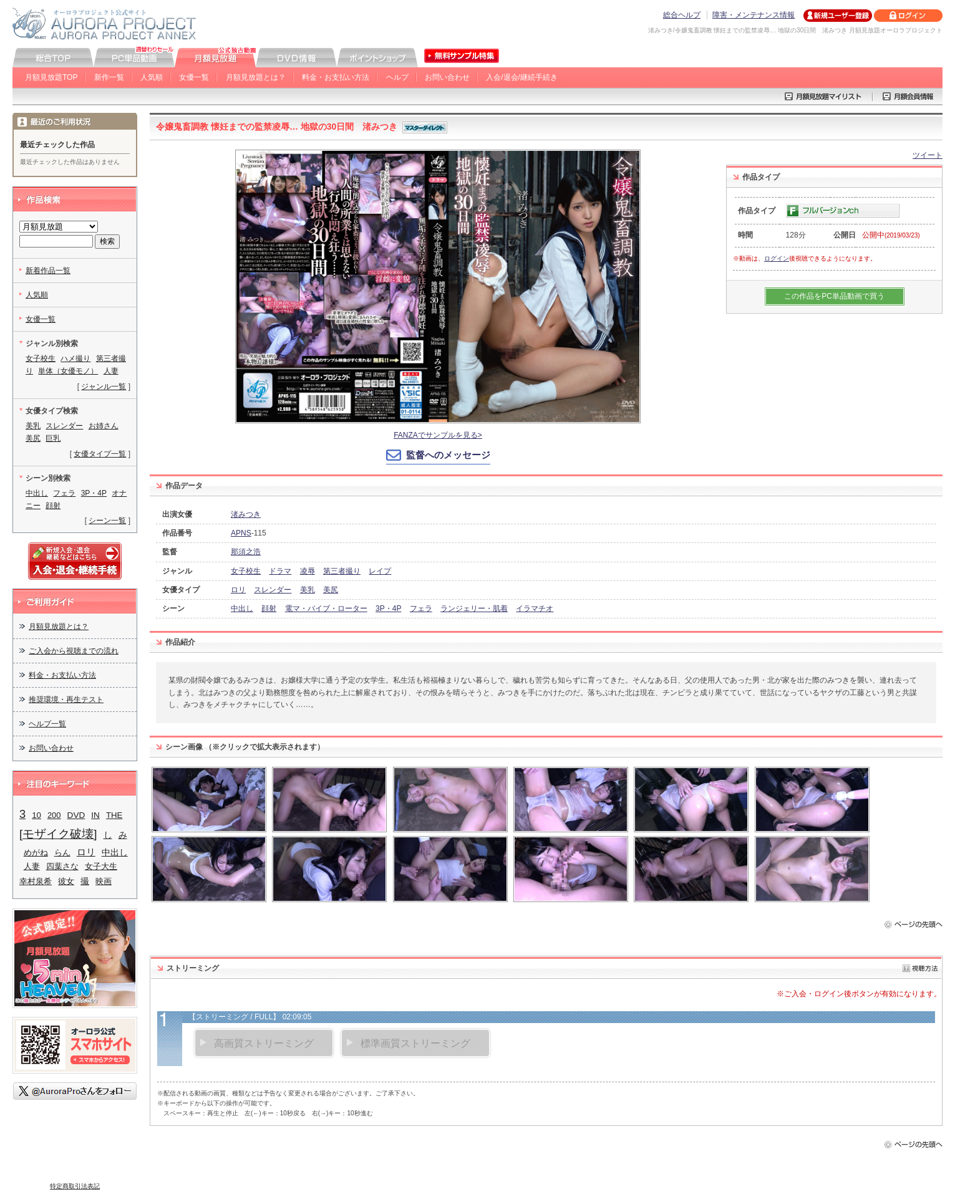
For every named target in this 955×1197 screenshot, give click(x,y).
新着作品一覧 (48, 270)
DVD (76, 815)
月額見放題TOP (51, 77)
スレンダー (272, 589)
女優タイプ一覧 (100, 453)
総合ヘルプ (681, 15)
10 (36, 815)
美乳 (307, 589)
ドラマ (280, 571)
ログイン (776, 258)
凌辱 (307, 571)
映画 (103, 881)
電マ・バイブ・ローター (326, 608)
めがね (36, 852)
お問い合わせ (447, 77)
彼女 (66, 881)
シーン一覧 (107, 520)
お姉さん (104, 425)
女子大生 (101, 866)
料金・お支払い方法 (335, 77)
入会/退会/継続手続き (522, 77)
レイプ (380, 571)
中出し (242, 608)
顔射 (268, 608)
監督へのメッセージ (448, 454)
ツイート (928, 155)
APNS (241, 533)
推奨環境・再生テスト (66, 699)
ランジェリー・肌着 (474, 608)
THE (114, 815)
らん (62, 852)
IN (95, 815)
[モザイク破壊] (58, 833)
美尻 (330, 589)
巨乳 (53, 438)
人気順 (151, 77)
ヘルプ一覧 (47, 723)
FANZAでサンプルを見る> (438, 435)
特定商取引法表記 (75, 1186)
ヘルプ (397, 77)
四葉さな (62, 866)
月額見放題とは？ (256, 77)
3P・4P (388, 608)
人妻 (111, 371)
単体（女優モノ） (68, 371)
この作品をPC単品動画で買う (834, 296)
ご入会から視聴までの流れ (74, 651)
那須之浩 (246, 551)
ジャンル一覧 (103, 386)
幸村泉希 (35, 881)
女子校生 (246, 571)
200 (54, 815)
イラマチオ (534, 608)
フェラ (421, 608)
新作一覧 (109, 77)
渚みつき (246, 514)
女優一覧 (194, 77)
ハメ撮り (75, 358)
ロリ (238, 589)
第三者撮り (342, 571)
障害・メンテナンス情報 (753, 15)
